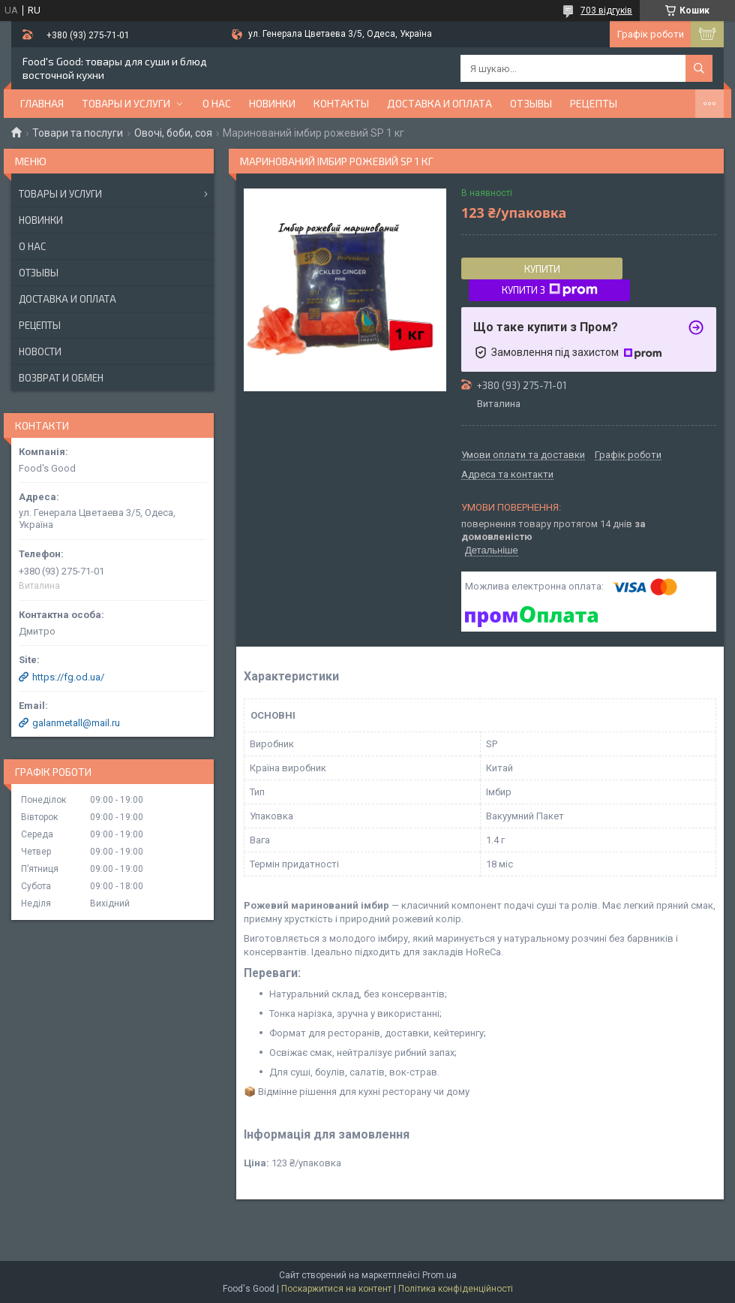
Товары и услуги (126, 103)
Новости (40, 351)
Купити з (550, 290)
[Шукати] (699, 68)
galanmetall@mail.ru (76, 722)
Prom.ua (439, 1275)
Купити (542, 269)
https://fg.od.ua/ (68, 677)
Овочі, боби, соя (173, 133)
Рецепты (593, 103)
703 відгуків (606, 10)
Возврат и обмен (61, 378)
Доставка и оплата (439, 103)
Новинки (41, 220)
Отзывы (531, 103)
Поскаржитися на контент (336, 1288)
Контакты (341, 103)
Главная (42, 103)
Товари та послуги (77, 133)
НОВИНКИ (272, 103)
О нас (216, 103)
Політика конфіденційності (455, 1288)
